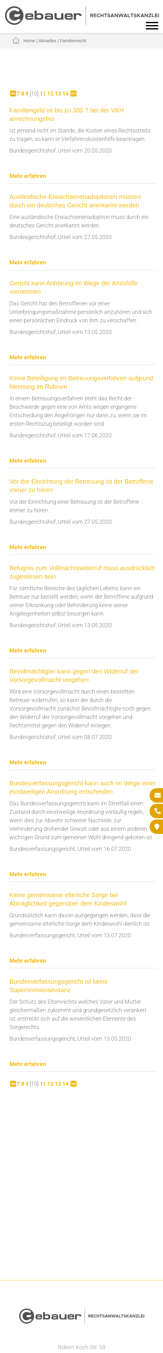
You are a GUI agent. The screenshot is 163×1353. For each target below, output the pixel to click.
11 (43, 93)
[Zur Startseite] (82, 23)
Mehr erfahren (27, 176)
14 (65, 93)
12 (50, 93)
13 (58, 93)
